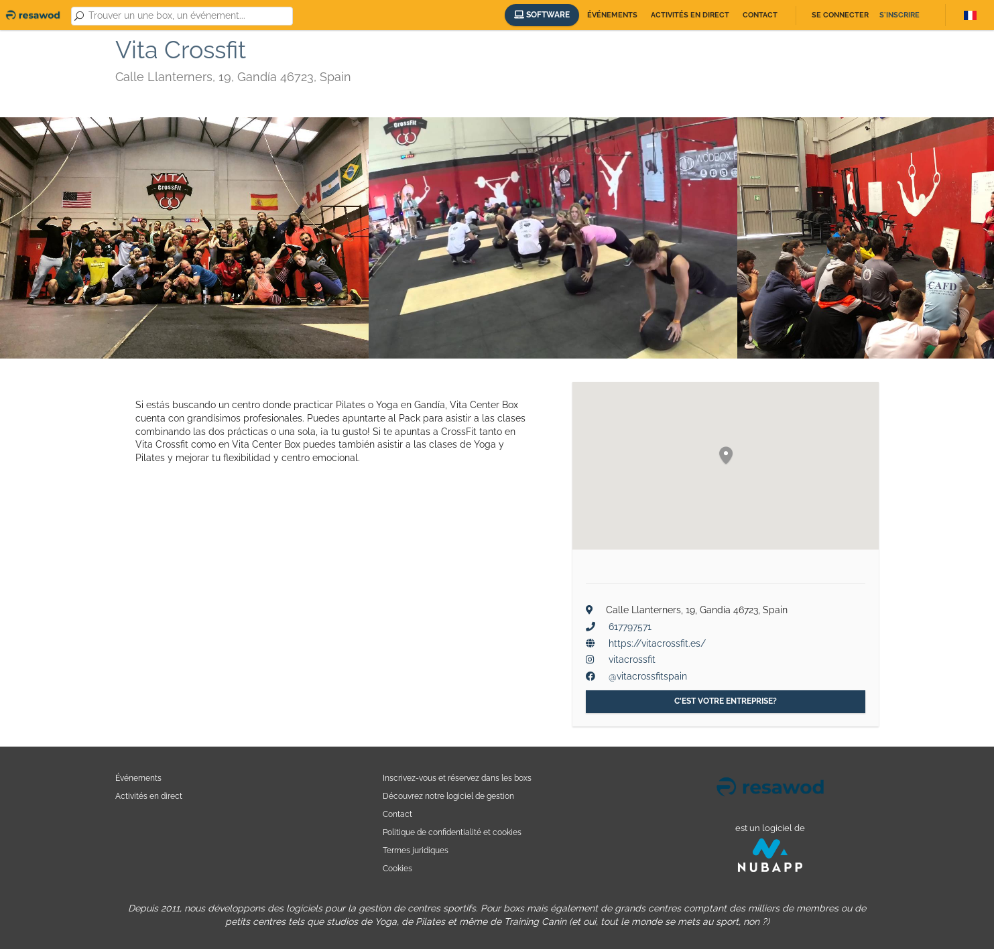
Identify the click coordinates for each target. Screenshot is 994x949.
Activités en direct (690, 15)
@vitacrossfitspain (648, 676)
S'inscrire (899, 15)
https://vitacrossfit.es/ (657, 643)
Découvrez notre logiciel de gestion (448, 796)
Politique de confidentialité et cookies (452, 832)
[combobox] (188, 16)
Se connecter (840, 15)
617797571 (630, 626)
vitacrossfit (632, 659)
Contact (760, 15)
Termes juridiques (415, 850)
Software (542, 14)
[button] (726, 456)
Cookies (397, 868)
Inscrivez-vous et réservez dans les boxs (457, 778)
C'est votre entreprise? (725, 701)
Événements (612, 15)
